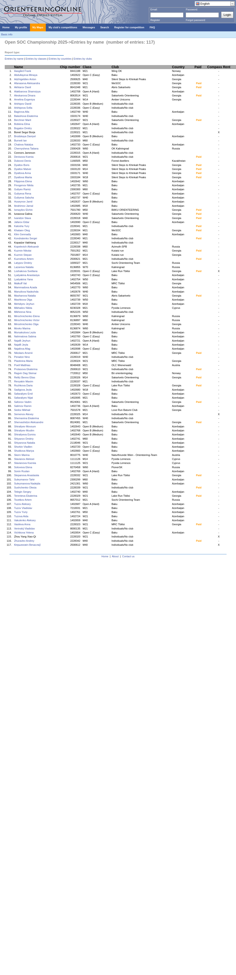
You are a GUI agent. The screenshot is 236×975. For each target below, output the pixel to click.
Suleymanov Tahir (24, 479)
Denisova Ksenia (24, 156)
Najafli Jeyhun (22, 340)
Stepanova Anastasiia (26, 475)
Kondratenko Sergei (25, 238)
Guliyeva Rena (22, 193)
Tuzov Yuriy (21, 512)
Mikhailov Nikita (23, 307)
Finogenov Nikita (24, 185)
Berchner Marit (22, 120)
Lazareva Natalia (24, 267)
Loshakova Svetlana (26, 271)
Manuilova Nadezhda (26, 291)
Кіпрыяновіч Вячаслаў (27, 544)
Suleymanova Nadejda (27, 483)
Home (104, 556)
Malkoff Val (20, 283)
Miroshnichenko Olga (26, 324)
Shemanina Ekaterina (26, 418)
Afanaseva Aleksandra (27, 83)
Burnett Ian (20, 140)
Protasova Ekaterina (26, 369)
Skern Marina (22, 455)
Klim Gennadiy (22, 234)
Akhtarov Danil (22, 87)
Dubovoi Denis (22, 160)
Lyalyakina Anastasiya (27, 275)
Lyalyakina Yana (23, 279)
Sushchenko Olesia (25, 487)
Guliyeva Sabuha (24, 197)
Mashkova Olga (23, 299)
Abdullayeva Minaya (25, 75)
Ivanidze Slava (22, 218)
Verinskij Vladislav (24, 528)
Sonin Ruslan (22, 471)
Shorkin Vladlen (23, 446)
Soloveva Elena (23, 467)
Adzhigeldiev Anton (25, 79)
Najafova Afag (22, 348)
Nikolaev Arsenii (23, 352)
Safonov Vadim (23, 402)
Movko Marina (22, 328)
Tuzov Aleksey (22, 504)
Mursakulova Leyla (25, 332)
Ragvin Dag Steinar (25, 373)
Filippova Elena (23, 181)
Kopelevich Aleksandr (26, 246)
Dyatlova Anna (22, 173)
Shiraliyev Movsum (25, 426)
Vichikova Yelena (24, 532)
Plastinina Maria (23, 360)
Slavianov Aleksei (24, 459)
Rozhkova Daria (23, 385)
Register (155, 20)
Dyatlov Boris (22, 165)
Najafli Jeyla (21, 344)
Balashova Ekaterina (26, 116)
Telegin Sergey (22, 491)
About (115, 556)
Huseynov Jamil (23, 201)
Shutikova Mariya (24, 450)
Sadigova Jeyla (23, 389)
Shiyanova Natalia (24, 442)
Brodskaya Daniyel (25, 136)
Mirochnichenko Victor (27, 320)
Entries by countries (60, 58)
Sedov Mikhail (22, 410)
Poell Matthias (22, 365)
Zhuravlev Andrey (24, 540)
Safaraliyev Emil (23, 393)
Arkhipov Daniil (22, 103)
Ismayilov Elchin (23, 209)
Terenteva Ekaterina (25, 495)
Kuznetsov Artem (24, 258)
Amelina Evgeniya (24, 99)
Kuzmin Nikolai (22, 250)
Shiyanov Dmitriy (24, 438)
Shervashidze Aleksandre (28, 422)
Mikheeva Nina (22, 311)
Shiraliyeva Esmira (25, 434)
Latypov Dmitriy (23, 262)
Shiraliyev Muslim (24, 430)
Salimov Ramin (23, 406)
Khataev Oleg (22, 230)
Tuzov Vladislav (23, 508)
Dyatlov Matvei (22, 169)
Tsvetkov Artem (23, 499)
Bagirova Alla (21, 111)
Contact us (128, 556)
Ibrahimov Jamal (23, 205)
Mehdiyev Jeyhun (24, 303)
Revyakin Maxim (23, 381)
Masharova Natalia (25, 295)
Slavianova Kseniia (25, 463)
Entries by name (14, 58)
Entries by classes (35, 58)
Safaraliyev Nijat (23, 397)
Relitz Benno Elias (24, 377)
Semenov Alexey (24, 414)
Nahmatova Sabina (25, 336)
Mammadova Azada (25, 287)
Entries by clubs (83, 58)
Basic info (7, 34)
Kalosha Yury (22, 226)
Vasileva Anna (22, 524)
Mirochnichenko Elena (27, 316)
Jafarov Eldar (22, 222)
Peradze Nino (22, 356)
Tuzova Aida (21, 516)
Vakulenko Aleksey (25, 520)
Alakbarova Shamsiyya (27, 91)
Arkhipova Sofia (23, 107)
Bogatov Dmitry (23, 128)
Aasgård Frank (22, 71)
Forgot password (195, 20)
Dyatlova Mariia (23, 177)
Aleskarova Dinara (24, 95)
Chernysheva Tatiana (26, 148)
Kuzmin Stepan (23, 254)
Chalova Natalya (23, 144)
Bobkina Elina (22, 124)
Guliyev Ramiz (22, 189)
